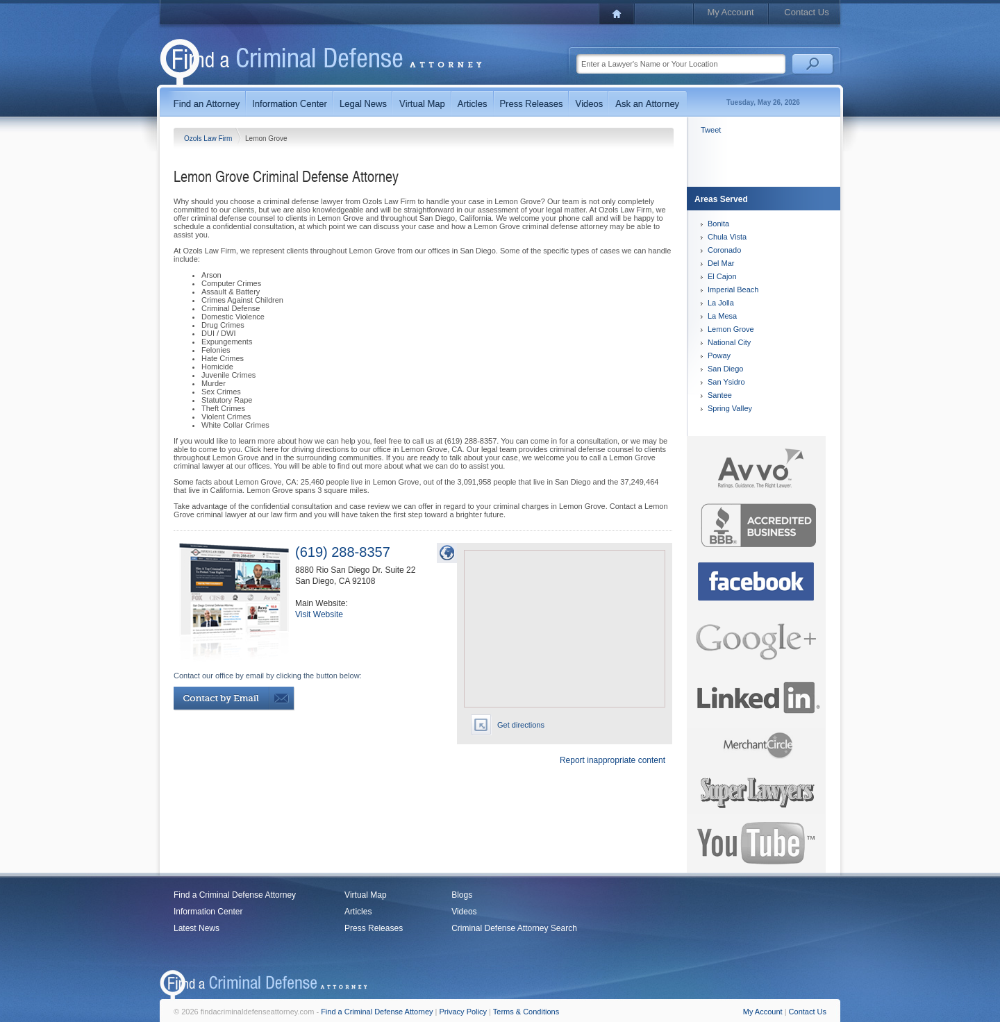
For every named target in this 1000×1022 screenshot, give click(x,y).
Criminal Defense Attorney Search (514, 928)
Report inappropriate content (612, 760)
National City (729, 342)
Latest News (196, 928)
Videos (463, 911)
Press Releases (373, 928)
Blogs (461, 895)
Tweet (711, 130)
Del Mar (721, 263)
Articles (358, 911)
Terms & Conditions (526, 1011)
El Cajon (722, 276)
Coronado (724, 250)
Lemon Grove (731, 329)
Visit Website (319, 614)
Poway (719, 355)
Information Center (208, 911)
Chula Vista (727, 237)
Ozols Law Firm (209, 138)
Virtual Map (365, 895)
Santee (720, 395)
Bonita (718, 223)
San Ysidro (726, 382)
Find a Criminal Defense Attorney (235, 895)
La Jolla (721, 303)
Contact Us (806, 12)
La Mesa (722, 316)
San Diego (725, 369)
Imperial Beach (733, 289)
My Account (730, 12)
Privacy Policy (463, 1011)
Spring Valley (730, 408)
